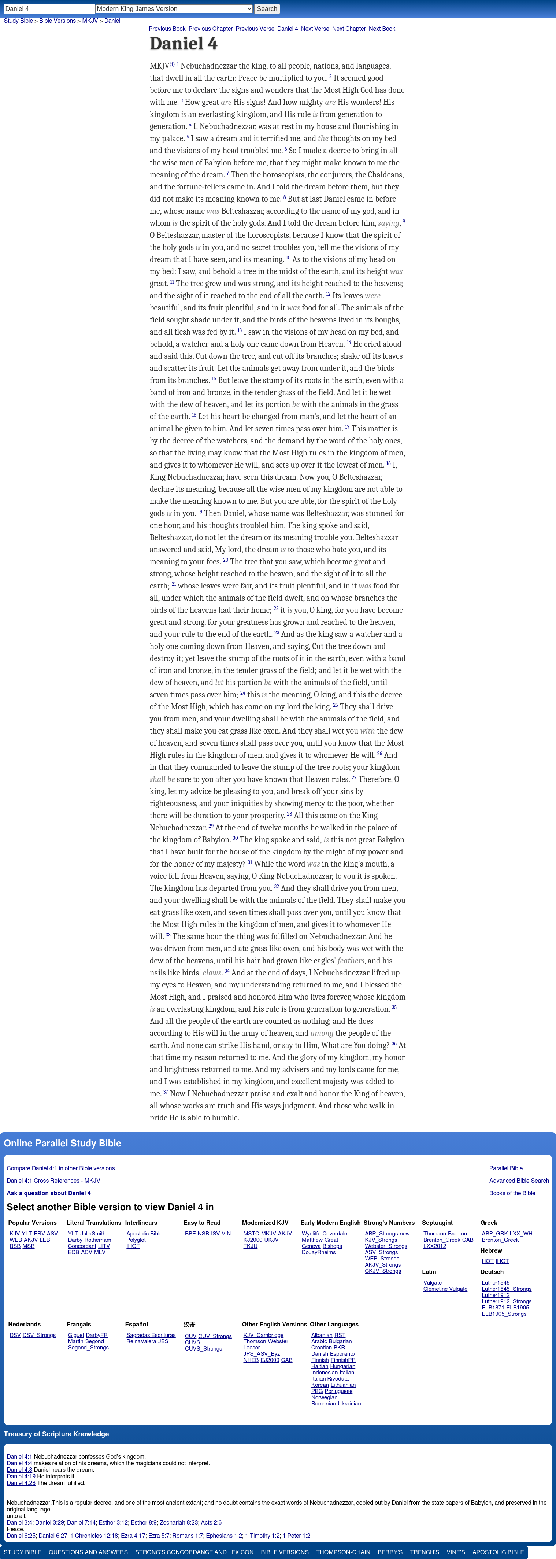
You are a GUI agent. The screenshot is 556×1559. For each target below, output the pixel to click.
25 (335, 705)
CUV (191, 1336)
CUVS (192, 1342)
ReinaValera (141, 1341)
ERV (39, 1234)
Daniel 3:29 (49, 1523)
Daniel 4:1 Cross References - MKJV (53, 1181)
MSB (28, 1246)
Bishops (332, 1246)
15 (214, 379)
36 (394, 1044)
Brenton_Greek (441, 1240)
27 (354, 778)
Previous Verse (255, 29)
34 (227, 971)
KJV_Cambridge (264, 1335)
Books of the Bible (512, 1193)
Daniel (112, 21)
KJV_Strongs (381, 1240)
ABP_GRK (495, 1234)
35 (394, 1007)
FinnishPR (343, 1360)
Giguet (76, 1335)
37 (165, 1092)
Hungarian (343, 1366)
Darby (75, 1240)
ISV (215, 1234)
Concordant (82, 1246)
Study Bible (18, 21)
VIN (226, 1234)
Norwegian (324, 1397)
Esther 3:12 (113, 1523)
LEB (45, 1240)
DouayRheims (319, 1252)
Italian (347, 1372)
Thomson (434, 1234)
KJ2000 (253, 1240)
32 (276, 886)
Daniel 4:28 (21, 1483)
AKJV (31, 1240)
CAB (468, 1240)
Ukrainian (349, 1404)
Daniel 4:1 (20, 1457)
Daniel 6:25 (21, 1536)
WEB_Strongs (382, 1258)
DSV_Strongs (39, 1335)
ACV (86, 1252)
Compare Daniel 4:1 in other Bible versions (61, 1168)
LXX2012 (434, 1246)
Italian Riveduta (330, 1379)
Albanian (322, 1335)
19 (200, 512)
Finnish (320, 1360)
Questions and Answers (88, 1552)
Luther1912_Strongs (507, 1301)
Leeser (252, 1348)
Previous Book (167, 29)
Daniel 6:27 (52, 1536)
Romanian (323, 1404)
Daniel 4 (287, 29)
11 (172, 282)
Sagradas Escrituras (150, 1335)
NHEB (251, 1360)
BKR (339, 1348)
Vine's (456, 1552)
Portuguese (339, 1391)
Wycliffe (311, 1234)
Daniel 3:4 (20, 1523)
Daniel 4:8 (20, 1470)
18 (388, 463)
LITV (104, 1246)
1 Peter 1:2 (297, 1536)
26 (379, 753)
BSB (15, 1246)
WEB (16, 1240)
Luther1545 (496, 1283)
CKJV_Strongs (383, 1271)
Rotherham (97, 1240)
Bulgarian (340, 1341)
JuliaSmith (92, 1234)
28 (289, 814)
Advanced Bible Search (519, 1181)
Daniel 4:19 (21, 1476)
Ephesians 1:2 (224, 1536)
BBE (190, 1234)
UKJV (271, 1240)
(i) (172, 64)
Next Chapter (349, 29)
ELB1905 (518, 1308)
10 (288, 258)
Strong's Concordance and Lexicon (194, 1552)
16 (194, 415)
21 (174, 584)
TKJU (251, 1246)
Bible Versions (57, 21)
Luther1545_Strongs (507, 1289)
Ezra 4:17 (133, 1536)
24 (242, 693)
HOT (488, 1261)
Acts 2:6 (211, 1523)
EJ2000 (269, 1360)
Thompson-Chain (343, 1552)
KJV (15, 1234)
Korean (320, 1385)
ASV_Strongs (381, 1252)
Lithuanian (343, 1385)
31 (250, 862)
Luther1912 (496, 1295)
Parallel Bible (506, 1168)
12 (328, 294)
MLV (99, 1252)
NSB (203, 1234)
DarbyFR (97, 1335)
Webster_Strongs (386, 1246)
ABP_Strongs (381, 1234)
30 (235, 838)
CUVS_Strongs (203, 1349)
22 (276, 608)
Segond (94, 1341)
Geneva (311, 1246)
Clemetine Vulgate (445, 1289)
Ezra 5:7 (159, 1536)
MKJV (90, 21)
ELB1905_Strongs (504, 1314)
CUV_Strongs (214, 1336)
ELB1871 (493, 1308)
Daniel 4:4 (20, 1463)
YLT (27, 1234)
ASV (52, 1234)
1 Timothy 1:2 (262, 1536)
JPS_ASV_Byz (262, 1354)
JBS (163, 1341)
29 (211, 826)
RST (340, 1335)
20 (225, 560)
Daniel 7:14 (81, 1523)
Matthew (312, 1240)
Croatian (321, 1348)
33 (168, 935)
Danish (319, 1354)
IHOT (133, 1246)
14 (349, 342)
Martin (76, 1341)
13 (240, 330)
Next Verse (315, 29)
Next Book (382, 29)
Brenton (457, 1234)
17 (347, 427)
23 (276, 632)
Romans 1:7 (188, 1536)
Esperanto (342, 1354)
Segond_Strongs (88, 1348)
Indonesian (324, 1372)
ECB (73, 1252)
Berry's (390, 1552)
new (405, 1234)
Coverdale (335, 1234)
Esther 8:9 (144, 1523)
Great (331, 1240)
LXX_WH (521, 1234)
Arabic (319, 1341)
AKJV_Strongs (383, 1265)
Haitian (320, 1366)
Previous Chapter (211, 29)
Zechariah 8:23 (179, 1523)
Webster (278, 1341)
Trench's (424, 1552)
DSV (15, 1335)
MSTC (251, 1234)
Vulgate (432, 1283)
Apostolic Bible (498, 1552)
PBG (317, 1391)
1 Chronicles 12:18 (94, 1536)
